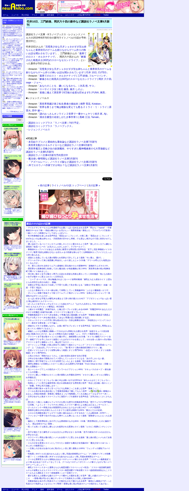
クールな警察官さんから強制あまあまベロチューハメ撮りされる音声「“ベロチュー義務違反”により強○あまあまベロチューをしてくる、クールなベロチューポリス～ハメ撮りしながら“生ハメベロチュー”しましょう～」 (69, 462)
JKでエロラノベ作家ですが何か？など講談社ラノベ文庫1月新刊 (62, 165)
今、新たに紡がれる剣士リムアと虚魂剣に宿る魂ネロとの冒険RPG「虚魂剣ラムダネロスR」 (69, 266)
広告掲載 (96, 15)
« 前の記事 (44, 185)
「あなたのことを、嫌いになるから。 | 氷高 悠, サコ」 (62, 86)
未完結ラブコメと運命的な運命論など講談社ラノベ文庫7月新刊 (62, 142)
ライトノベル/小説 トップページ (69, 185)
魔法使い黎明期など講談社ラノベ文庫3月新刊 (53, 158)
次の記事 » (94, 185)
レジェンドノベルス (39, 129)
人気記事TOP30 (83, 15)
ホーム (5, 15)
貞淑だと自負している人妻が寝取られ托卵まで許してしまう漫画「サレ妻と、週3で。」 (66, 258)
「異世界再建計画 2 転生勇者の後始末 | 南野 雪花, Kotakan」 (65, 103)
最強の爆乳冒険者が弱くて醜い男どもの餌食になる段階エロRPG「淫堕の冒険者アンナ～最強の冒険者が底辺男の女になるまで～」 (12, 82)
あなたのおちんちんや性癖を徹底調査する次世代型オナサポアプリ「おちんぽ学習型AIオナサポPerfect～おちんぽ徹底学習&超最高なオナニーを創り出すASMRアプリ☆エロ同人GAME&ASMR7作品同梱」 (12, 31)
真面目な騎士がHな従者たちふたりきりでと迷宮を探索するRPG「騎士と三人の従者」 (66, 410)
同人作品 (25, 15)
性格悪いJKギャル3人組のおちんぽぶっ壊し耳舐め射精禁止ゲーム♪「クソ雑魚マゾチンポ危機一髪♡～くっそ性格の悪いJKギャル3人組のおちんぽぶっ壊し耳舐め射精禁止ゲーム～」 (12, 52)
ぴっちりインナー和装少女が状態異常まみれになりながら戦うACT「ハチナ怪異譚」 (65, 407)
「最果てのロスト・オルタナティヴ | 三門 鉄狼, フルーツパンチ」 (68, 75)
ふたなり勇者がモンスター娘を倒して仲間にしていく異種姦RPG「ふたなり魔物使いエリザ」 (69, 290)
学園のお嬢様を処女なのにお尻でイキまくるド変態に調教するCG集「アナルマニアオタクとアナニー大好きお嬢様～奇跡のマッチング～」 (12, 105)
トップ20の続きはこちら (14, 111)
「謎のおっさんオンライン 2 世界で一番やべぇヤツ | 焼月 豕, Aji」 (68, 114)
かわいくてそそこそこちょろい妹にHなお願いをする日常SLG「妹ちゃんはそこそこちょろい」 (69, 380)
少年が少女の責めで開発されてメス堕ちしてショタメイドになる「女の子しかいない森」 (67, 358)
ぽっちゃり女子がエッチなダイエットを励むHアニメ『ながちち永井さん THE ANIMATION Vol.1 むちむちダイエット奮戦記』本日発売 (12, 42)
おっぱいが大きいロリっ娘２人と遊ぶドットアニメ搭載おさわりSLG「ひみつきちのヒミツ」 (12, 74)
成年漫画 (50, 15)
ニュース (15, 15)
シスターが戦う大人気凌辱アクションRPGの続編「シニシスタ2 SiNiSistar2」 (12, 60)
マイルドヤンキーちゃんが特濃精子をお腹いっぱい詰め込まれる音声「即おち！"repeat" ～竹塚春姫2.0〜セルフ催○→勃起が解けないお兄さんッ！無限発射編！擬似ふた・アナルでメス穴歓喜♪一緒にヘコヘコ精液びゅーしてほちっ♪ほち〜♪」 (68, 230)
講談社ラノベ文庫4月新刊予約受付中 (48, 155)
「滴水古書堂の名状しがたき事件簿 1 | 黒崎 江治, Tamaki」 (64, 117)
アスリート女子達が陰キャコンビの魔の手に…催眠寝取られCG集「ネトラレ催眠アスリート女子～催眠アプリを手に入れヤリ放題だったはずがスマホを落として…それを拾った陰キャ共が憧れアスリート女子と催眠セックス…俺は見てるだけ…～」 (69, 339)
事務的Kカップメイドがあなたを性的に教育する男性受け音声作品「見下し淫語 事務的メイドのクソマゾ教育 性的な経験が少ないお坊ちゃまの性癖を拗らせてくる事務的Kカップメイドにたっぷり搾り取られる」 (69, 252)
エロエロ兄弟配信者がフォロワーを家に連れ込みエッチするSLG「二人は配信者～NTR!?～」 (69, 413)
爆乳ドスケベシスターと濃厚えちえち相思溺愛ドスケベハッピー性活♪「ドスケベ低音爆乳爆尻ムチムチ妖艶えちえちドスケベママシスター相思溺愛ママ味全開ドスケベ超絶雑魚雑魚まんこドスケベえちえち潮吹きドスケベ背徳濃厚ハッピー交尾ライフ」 (69, 470)
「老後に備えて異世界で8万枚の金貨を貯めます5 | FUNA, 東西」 (67, 92)
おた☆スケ (69, 15)
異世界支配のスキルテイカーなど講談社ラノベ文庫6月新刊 (60, 145)
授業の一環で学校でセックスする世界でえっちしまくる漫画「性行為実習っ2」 (62, 361)
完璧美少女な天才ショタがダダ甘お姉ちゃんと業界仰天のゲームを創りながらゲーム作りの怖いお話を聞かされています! (56, 50)
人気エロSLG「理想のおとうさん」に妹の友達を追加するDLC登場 (57, 356)
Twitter (106, 15)
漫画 (42, 15)
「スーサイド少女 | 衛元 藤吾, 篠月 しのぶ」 (56, 89)
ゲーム (59, 15)
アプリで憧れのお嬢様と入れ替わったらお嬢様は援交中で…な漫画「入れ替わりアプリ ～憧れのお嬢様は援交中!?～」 (12, 67)
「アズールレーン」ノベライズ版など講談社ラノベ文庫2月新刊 (62, 162)
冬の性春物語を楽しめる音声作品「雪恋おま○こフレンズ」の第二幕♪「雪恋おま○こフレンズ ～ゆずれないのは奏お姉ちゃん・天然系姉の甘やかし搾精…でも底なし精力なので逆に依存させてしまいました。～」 (69, 238)
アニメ (34, 15)
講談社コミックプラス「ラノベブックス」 (51, 126)
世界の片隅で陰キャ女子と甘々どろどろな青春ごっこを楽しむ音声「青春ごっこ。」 (65, 388)
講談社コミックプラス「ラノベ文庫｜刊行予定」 (54, 123)
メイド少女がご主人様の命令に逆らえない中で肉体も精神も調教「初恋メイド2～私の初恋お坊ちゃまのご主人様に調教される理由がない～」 (12, 90)
